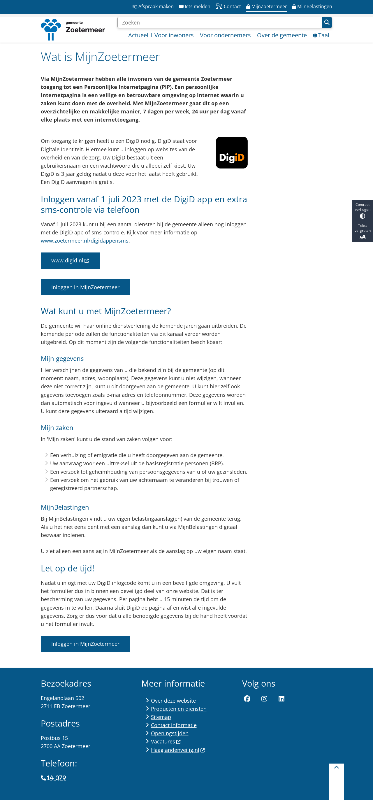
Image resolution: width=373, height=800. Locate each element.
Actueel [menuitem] (138, 35)
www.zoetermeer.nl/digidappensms (85, 240)
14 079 (56, 778)
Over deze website (173, 700)
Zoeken (327, 22)
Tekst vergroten (362, 231)
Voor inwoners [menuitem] (174, 35)
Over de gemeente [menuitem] (282, 35)
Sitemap (161, 716)
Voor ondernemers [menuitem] (225, 35)
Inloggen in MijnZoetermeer (85, 287)
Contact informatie (174, 725)
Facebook (247, 699)
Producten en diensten (179, 708)
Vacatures (166, 741)
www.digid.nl (70, 260)
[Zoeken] (220, 22)
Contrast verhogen (362, 210)
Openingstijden (170, 733)
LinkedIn (281, 699)
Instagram (264, 699)
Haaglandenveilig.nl (178, 749)
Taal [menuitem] (321, 35)
